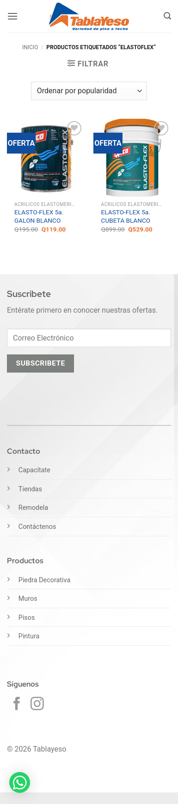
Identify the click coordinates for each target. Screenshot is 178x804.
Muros (27, 599)
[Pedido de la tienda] (89, 91)
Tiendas (30, 489)
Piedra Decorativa (44, 580)
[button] (12, 16)
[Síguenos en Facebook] (17, 704)
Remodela (33, 508)
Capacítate (34, 470)
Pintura (29, 636)
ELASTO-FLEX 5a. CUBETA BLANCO (126, 216)
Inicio (30, 47)
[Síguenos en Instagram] (37, 704)
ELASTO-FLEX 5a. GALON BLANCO (38, 216)
